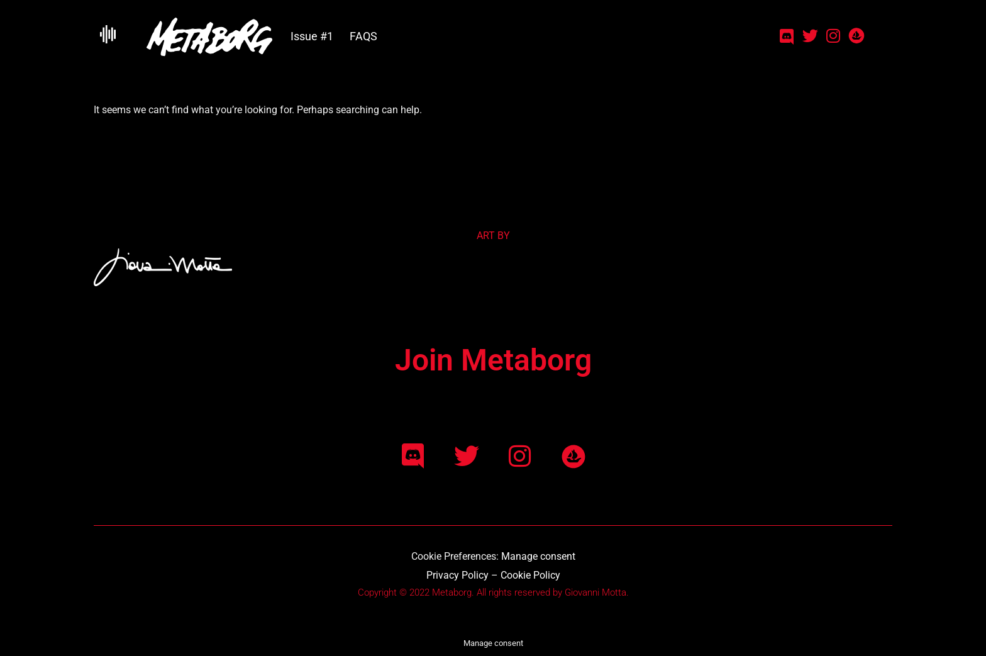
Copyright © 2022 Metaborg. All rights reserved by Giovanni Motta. (493, 592)
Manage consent (538, 556)
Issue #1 (312, 36)
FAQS (363, 36)
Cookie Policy (530, 575)
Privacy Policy (457, 575)
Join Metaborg (493, 360)
